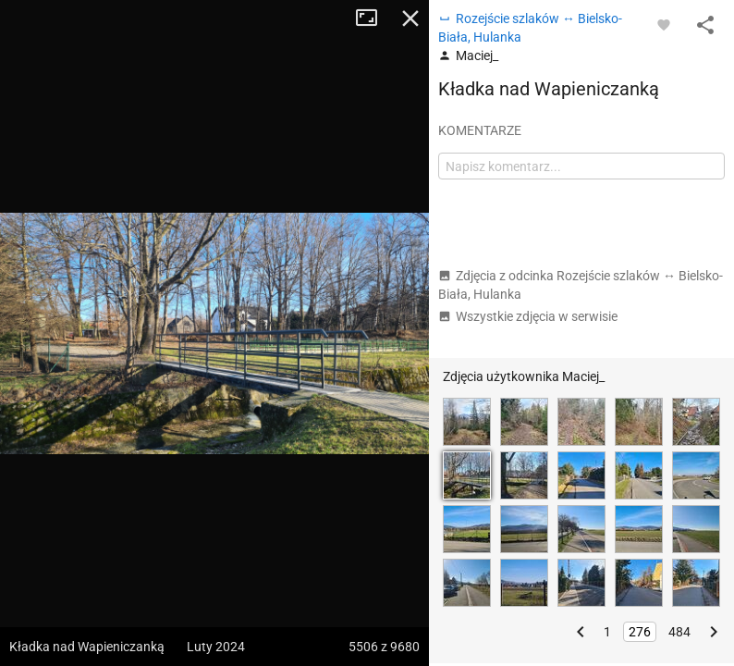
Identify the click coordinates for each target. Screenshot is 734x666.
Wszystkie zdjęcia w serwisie (528, 316)
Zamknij (410, 18)
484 (679, 631)
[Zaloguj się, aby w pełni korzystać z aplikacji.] (664, 24)
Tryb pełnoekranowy (373, 18)
